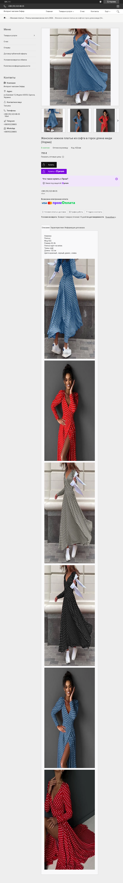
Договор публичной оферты (15, 54)
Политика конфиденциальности (17, 66)
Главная (49, 11)
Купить (51, 165)
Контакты (95, 11)
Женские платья (17, 18)
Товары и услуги (65, 11)
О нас (82, 11)
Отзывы (7, 48)
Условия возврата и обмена (15, 60)
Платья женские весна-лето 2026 (39, 18)
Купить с (56, 171)
